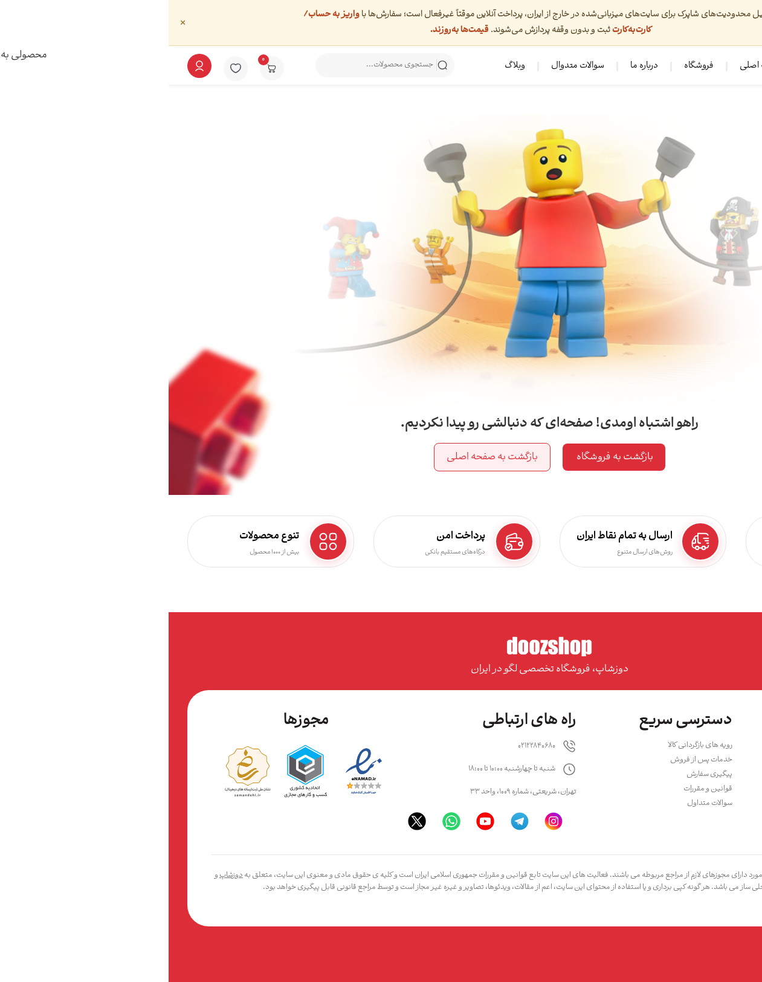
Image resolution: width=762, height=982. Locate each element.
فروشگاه (530, 66)
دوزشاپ (62, 875)
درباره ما (475, 66)
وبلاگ (346, 66)
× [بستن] (14, 22)
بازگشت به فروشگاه (445, 457)
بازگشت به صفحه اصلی (323, 457)
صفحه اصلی (593, 66)
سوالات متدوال (409, 66)
